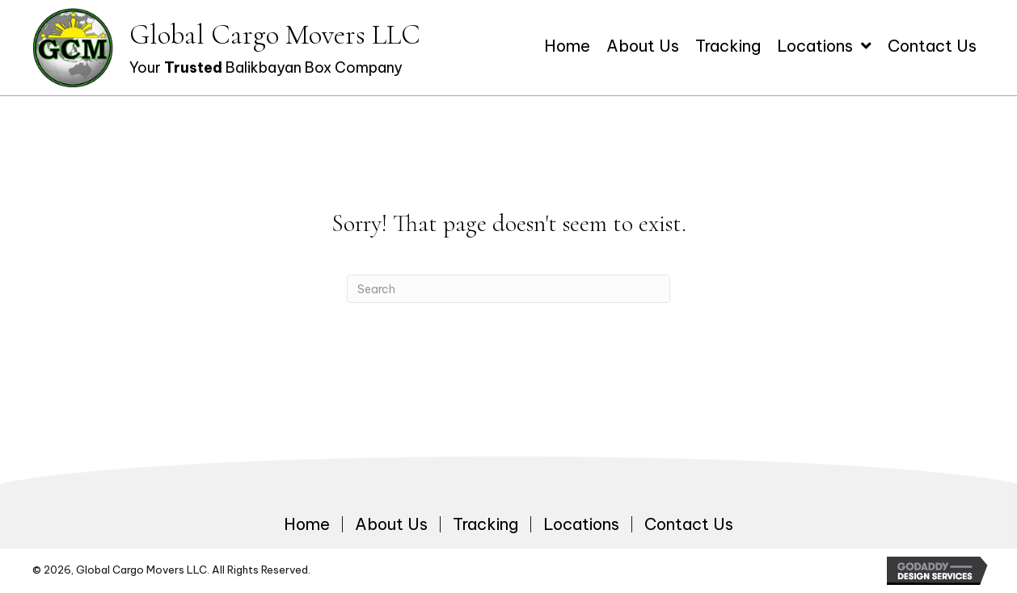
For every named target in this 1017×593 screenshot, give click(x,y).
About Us (391, 524)
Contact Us (688, 524)
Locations (581, 524)
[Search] (508, 289)
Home (307, 524)
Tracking (485, 524)
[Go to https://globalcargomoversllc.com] (226, 47)
